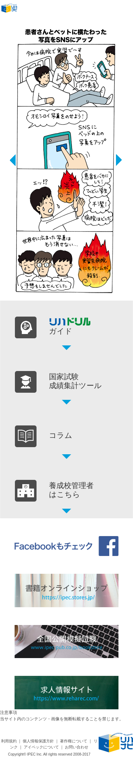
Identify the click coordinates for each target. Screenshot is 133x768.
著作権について (73, 741)
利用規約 (9, 741)
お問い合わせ (76, 747)
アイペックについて (41, 747)
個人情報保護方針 (38, 741)
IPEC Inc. (35, 754)
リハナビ (11, 9)
